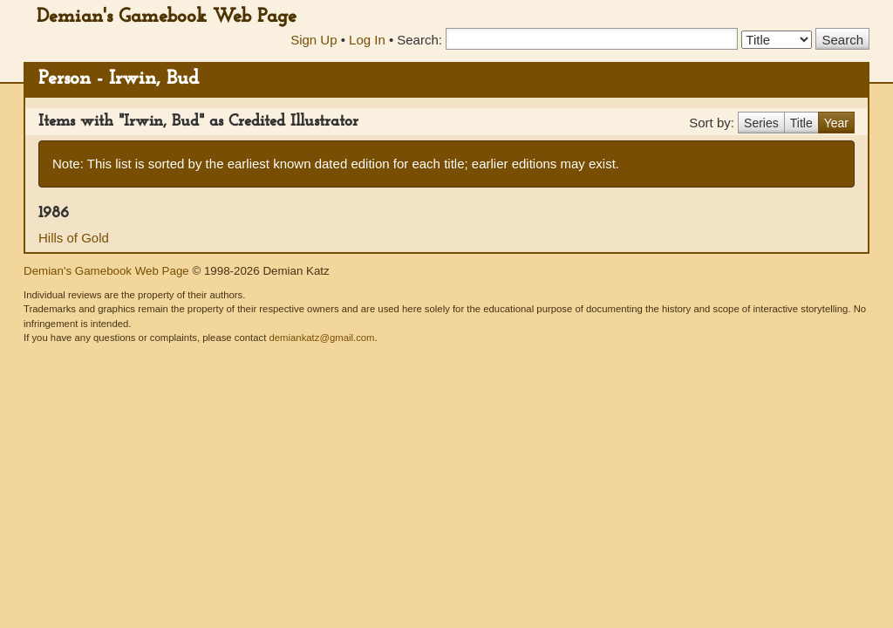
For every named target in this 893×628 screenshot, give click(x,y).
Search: (419, 39)
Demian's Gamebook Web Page (167, 17)
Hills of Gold (73, 237)
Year (836, 123)
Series (761, 123)
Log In (367, 39)
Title (801, 123)
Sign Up (313, 39)
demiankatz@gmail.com (321, 337)
